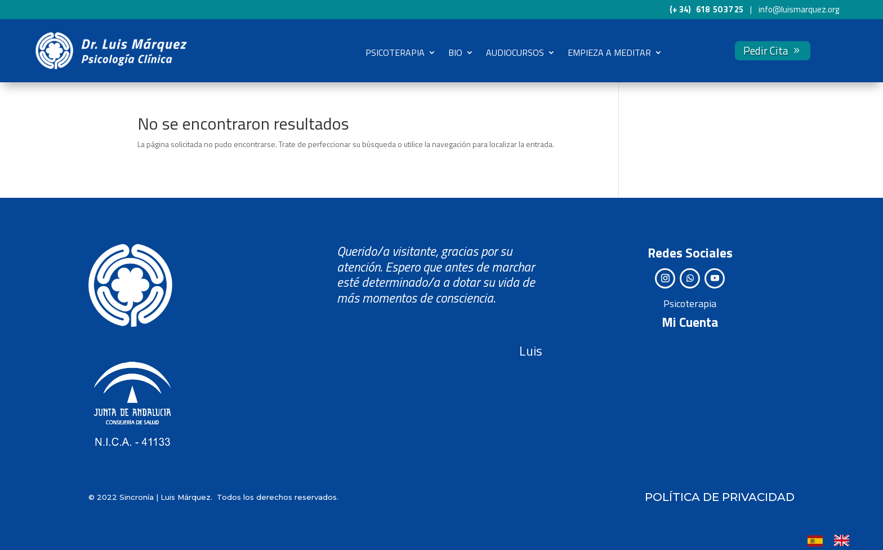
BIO (455, 52)
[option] (844, 540)
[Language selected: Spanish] (834, 540)
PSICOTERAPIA (395, 52)
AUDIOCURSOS (515, 52)
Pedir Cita (765, 50)
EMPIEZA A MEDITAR (609, 52)
